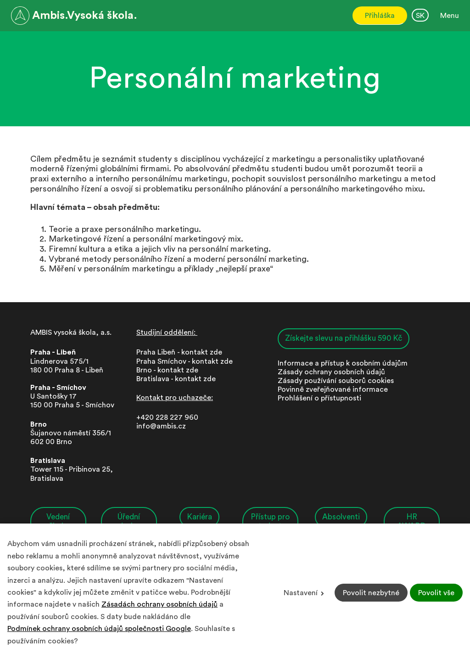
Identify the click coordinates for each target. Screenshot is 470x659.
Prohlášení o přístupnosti (319, 398)
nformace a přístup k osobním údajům (344, 363)
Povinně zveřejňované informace (333, 389)
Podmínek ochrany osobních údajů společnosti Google (99, 628)
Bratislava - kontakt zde (176, 379)
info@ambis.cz (161, 426)
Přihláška (380, 15)
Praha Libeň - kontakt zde (181, 352)
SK (420, 15)
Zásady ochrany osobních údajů (331, 372)
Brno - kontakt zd (165, 370)
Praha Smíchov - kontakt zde (184, 361)
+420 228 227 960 (167, 417)
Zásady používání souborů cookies (336, 380)
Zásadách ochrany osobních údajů (159, 604)
